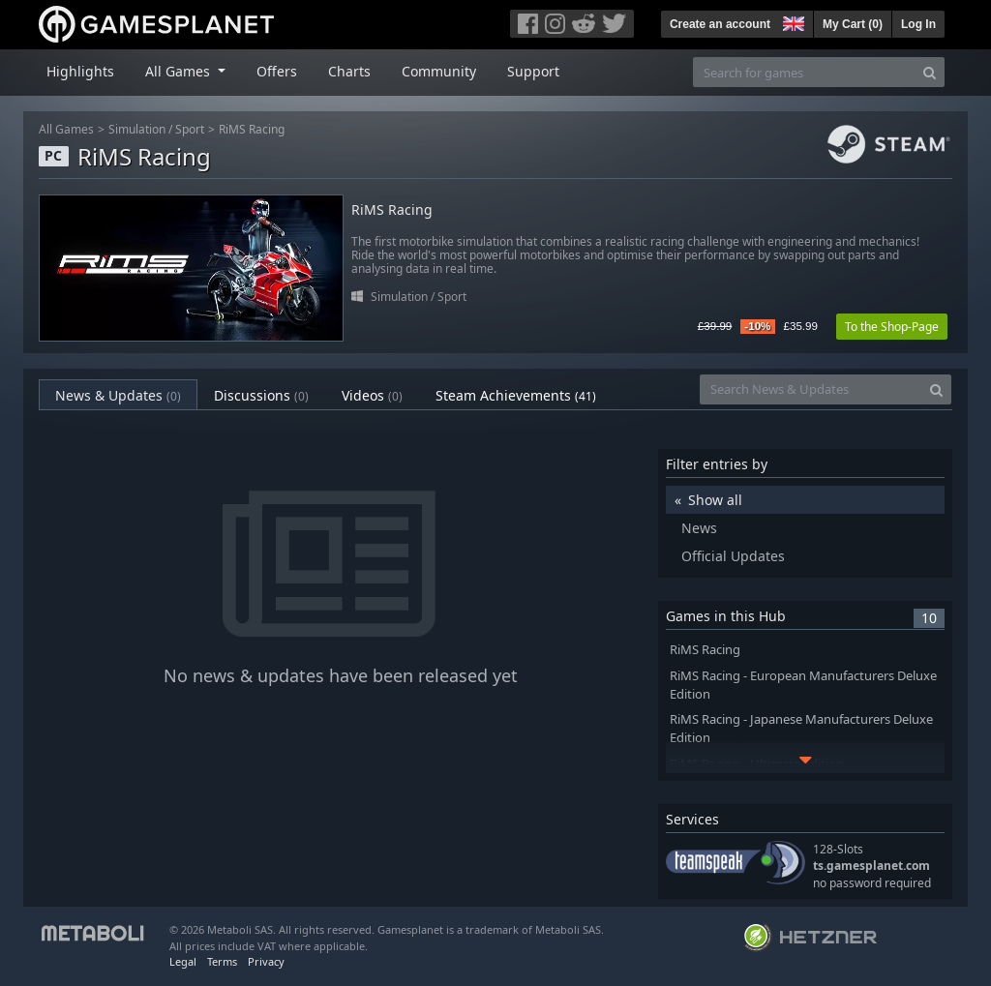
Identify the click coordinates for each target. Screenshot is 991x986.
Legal (182, 961)
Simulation (136, 129)
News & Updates (118, 395)
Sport (189, 129)
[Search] (930, 72)
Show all (715, 500)
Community (439, 71)
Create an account (720, 24)
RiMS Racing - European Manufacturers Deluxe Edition (803, 685)
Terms (222, 961)
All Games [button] (179, 71)
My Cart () (853, 24)
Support (533, 71)
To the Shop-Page (892, 326)
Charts (349, 71)
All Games (66, 129)
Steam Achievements (515, 395)
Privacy (266, 961)
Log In (918, 24)
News (699, 528)
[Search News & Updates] (811, 389)
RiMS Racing (252, 129)
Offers (276, 71)
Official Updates (733, 556)
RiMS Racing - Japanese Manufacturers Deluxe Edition (801, 728)
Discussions (261, 395)
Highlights (80, 71)
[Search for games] (804, 72)
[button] (791, 21)
